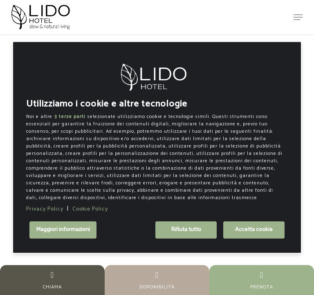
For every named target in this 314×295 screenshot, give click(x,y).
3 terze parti (69, 116)
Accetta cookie (254, 230)
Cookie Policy (90, 209)
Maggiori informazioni (63, 230)
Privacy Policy (44, 209)
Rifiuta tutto (186, 230)
